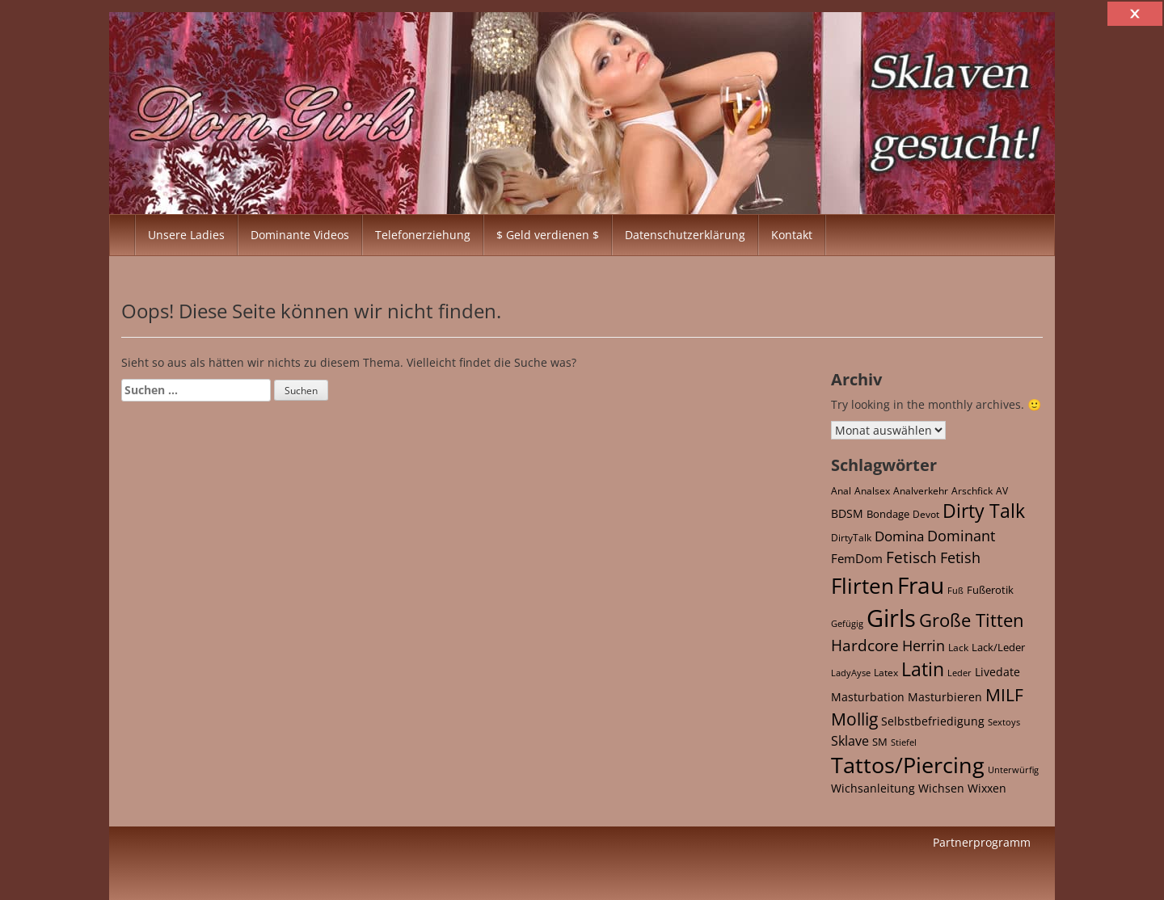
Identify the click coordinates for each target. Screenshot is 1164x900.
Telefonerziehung (422, 234)
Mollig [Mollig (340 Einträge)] (854, 719)
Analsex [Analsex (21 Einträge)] (872, 490)
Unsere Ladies (186, 234)
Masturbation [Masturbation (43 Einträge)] (868, 696)
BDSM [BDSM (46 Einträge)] (847, 513)
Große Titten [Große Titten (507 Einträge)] (971, 620)
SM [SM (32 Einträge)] (880, 741)
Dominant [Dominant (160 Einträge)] (961, 535)
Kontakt (791, 234)
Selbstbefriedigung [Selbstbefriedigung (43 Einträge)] (933, 721)
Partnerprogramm (982, 842)
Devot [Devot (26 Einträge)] (926, 514)
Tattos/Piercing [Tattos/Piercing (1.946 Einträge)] (908, 765)
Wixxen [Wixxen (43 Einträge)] (987, 788)
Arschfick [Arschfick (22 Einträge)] (972, 490)
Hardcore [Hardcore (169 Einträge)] (865, 645)
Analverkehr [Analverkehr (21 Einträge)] (920, 490)
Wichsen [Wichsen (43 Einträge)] (941, 788)
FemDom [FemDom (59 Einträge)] (857, 558)
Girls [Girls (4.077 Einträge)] (891, 618)
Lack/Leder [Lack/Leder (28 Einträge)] (998, 647)
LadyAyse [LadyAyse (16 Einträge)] (851, 673)
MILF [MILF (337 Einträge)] (1004, 694)
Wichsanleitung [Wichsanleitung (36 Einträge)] (873, 788)
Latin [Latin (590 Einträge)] (922, 669)
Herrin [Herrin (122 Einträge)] (923, 645)
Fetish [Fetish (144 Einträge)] (960, 557)
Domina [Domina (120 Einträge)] (899, 535)
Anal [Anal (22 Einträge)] (841, 490)
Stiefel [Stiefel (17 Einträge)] (904, 742)
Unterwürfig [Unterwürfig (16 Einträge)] (1013, 769)
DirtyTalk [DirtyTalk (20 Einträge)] (851, 538)
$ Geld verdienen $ (547, 234)
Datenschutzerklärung (685, 234)
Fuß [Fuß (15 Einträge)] (955, 590)
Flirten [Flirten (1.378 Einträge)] (862, 586)
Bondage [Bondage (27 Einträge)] (888, 514)
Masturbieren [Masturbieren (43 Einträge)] (945, 696)
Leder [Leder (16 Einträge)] (959, 673)
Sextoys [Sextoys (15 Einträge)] (1004, 722)
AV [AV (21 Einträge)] (1002, 490)
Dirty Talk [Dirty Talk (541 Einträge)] (984, 511)
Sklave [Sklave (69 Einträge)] (850, 741)
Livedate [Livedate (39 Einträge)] (997, 671)
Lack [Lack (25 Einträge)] (958, 647)
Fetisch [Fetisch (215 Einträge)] (911, 557)
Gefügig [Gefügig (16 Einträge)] (847, 623)
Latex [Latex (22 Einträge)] (886, 672)
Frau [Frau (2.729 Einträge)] (920, 585)
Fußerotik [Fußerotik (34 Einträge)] (990, 589)
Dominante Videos (300, 234)
